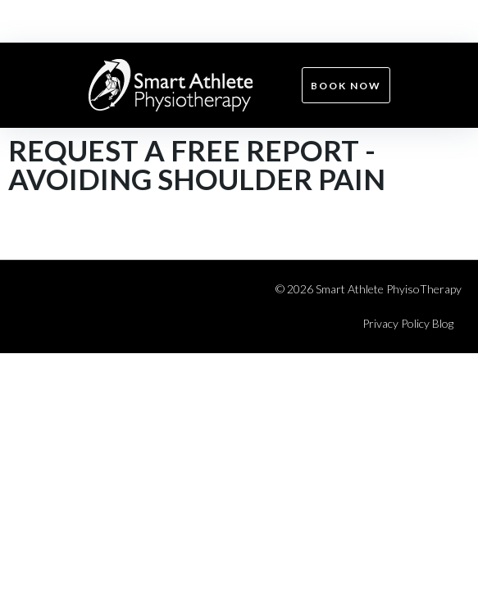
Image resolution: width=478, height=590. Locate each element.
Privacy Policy (396, 323)
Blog (442, 323)
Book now (346, 85)
